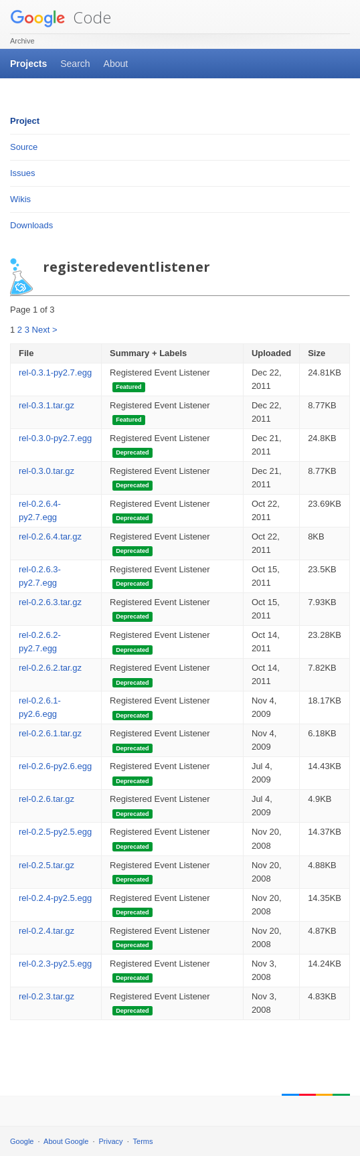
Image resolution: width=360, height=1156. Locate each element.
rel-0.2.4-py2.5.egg (55, 898)
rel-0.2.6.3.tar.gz (50, 602)
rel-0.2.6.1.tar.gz (50, 733)
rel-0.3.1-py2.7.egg (55, 372)
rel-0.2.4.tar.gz (46, 931)
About (116, 63)
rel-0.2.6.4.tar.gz (50, 536)
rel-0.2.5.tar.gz (46, 865)
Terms (143, 1141)
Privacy (111, 1141)
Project (24, 121)
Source (23, 147)
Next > (45, 330)
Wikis (20, 199)
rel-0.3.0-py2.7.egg (55, 438)
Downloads (31, 225)
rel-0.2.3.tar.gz (46, 996)
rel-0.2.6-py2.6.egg (55, 766)
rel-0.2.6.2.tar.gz (50, 668)
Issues (22, 173)
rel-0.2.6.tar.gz (46, 799)
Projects (28, 63)
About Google (65, 1141)
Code (60, 17)
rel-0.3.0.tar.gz (46, 471)
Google (21, 1141)
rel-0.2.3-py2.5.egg (55, 964)
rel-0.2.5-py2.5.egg (55, 832)
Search (75, 63)
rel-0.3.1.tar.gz (46, 405)
